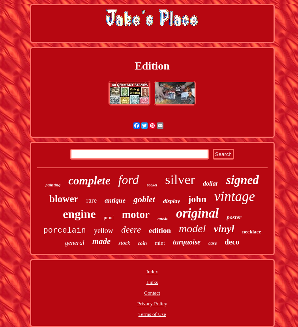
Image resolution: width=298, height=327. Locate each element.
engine (79, 213)
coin (142, 243)
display (171, 201)
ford (128, 180)
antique (115, 200)
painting (52, 184)
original (197, 213)
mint (160, 243)
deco (232, 242)
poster (234, 217)
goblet (144, 199)
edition (160, 230)
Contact (152, 293)
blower (64, 199)
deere (131, 230)
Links (152, 282)
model (192, 228)
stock (124, 243)
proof (109, 217)
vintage (234, 196)
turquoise (187, 242)
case (212, 243)
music (162, 218)
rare (91, 200)
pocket (152, 185)
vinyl (224, 229)
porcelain (64, 230)
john (197, 199)
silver (180, 179)
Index (152, 271)
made (101, 241)
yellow (103, 231)
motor (136, 214)
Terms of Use (152, 314)
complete (89, 180)
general (74, 242)
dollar (210, 183)
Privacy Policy (152, 303)
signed (242, 180)
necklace (251, 232)
